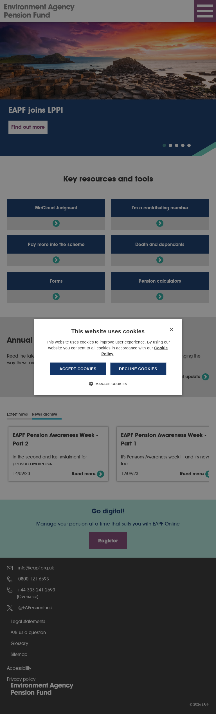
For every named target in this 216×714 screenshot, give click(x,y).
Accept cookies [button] (77, 369)
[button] (108, 383)
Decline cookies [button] (138, 369)
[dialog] (108, 357)
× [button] (171, 330)
